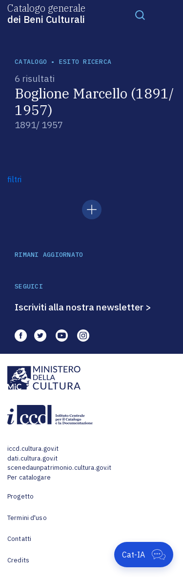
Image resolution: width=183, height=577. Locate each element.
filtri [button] (14, 179)
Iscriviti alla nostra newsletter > (83, 307)
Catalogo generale (46, 13)
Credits (18, 560)
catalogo (31, 62)
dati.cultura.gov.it (32, 458)
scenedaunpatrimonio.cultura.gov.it (59, 467)
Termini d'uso (27, 518)
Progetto (20, 496)
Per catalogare (29, 477)
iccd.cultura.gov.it (33, 448)
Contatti (19, 539)
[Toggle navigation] (140, 14)
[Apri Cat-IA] (143, 554)
